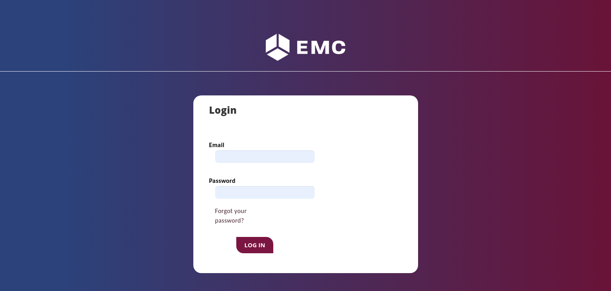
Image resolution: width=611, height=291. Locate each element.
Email (217, 145)
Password (222, 180)
